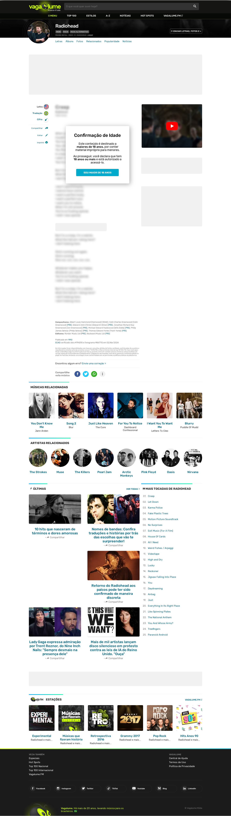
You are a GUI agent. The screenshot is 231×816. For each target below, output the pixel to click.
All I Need (153, 542)
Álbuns (69, 41)
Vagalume (45, 6)
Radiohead (66, 26)
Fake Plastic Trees (158, 513)
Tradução (40, 113)
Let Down (153, 501)
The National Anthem (159, 617)
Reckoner (153, 571)
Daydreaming (155, 588)
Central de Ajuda (178, 758)
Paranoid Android (158, 634)
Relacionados (93, 41)
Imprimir (40, 142)
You (150, 582)
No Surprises (155, 525)
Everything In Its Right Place (164, 605)
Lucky (151, 565)
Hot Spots (147, 15)
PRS (69, 325)
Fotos (80, 41)
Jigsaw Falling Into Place (162, 577)
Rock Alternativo (79, 32)
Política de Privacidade (182, 766)
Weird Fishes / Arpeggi (160, 548)
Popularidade (111, 41)
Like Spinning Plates (159, 611)
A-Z (108, 15)
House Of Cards (157, 536)
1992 (70, 340)
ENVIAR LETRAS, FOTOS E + (187, 31)
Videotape (153, 553)
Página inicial (61, 35)
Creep (151, 496)
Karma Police (155, 507)
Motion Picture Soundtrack (163, 519)
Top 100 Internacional (41, 770)
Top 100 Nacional (38, 766)
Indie (58, 32)
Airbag (151, 594)
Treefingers (154, 629)
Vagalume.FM (172, 15)
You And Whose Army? (160, 623)
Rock (65, 32)
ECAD (57, 343)
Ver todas (132, 489)
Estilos (91, 15)
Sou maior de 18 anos (97, 172)
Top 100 (71, 15)
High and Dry (155, 559)
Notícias (125, 15)
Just (150, 600)
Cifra (42, 119)
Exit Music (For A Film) (160, 530)
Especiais (34, 758)
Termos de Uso (177, 762)
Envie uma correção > (94, 363)
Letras (58, 41)
